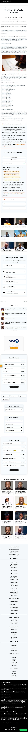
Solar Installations (14, 567)
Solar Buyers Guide (14, 576)
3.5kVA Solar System (9, 424)
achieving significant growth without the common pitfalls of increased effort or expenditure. (13, 707)
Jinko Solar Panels (14, 645)
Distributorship (14, 570)
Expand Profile (14, 157)
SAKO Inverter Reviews (14, 610)
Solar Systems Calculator (14, 615)
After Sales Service (14, 662)
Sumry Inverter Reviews (14, 609)
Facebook (5, 396)
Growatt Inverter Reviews (14, 604)
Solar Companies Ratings (14, 590)
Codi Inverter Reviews (14, 601)
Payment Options (14, 666)
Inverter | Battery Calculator (14, 617)
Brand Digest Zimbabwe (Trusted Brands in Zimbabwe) (13, 192)
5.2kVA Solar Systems (14, 582)
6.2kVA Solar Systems (14, 584)
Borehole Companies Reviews (14, 554)
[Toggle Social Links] (1, 366)
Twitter (14, 396)
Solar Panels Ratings (14, 595)
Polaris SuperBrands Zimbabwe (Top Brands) (13, 193)
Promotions (14, 659)
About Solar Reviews (14, 562)
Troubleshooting (14, 663)
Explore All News (14, 330)
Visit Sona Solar (14, 347)
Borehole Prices (14, 623)
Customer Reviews (14, 660)
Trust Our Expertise (14, 564)
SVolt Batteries (14, 631)
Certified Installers (14, 656)
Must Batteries (14, 629)
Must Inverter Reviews (14, 602)
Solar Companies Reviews (14, 552)
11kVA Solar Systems (14, 585)
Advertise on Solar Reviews (14, 549)
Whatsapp (22, 396)
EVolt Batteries (14, 632)
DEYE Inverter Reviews (14, 605)
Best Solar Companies (14, 565)
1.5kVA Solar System (9, 421)
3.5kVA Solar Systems (14, 580)
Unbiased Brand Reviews (14, 551)
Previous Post (3, 301)
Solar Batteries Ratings (14, 592)
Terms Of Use (14, 675)
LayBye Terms (14, 665)
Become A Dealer (14, 568)
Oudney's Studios (14, 727)
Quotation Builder (14, 619)
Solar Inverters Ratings (14, 593)
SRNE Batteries (14, 637)
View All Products (14, 386)
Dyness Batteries (14, 634)
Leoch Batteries (14, 635)
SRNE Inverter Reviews (14, 607)
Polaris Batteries (14, 638)
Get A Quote (14, 657)
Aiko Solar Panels (14, 650)
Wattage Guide (14, 620)
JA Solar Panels (14, 647)
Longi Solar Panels (14, 648)
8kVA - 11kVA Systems (10, 430)
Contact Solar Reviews (14, 668)
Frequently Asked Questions (14, 555)
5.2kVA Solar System (9, 427)
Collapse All (14, 159)
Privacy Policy (14, 673)
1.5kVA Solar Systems (14, 579)
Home (6, 729)
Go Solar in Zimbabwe (14, 577)
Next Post (25, 301)
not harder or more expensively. (13, 723)
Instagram (6, 399)
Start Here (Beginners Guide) (14, 561)
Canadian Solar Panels (14, 644)
